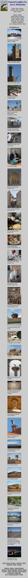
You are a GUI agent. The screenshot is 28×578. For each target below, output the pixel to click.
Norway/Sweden (15, 18)
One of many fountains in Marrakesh (14, 519)
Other (24, 23)
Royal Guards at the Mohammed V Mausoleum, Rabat (14, 108)
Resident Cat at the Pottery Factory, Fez (14, 275)
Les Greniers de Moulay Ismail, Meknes (14, 406)
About (17, 8)
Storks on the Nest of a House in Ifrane (14, 428)
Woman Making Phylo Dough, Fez (14, 222)
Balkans (15, 15)
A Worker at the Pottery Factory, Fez (14, 257)
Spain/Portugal (15, 16)
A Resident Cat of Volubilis (14, 337)
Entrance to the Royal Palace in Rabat (14, 35)
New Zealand (20, 21)
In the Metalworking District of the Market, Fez (14, 241)
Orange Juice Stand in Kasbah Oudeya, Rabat (14, 124)
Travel (17, 10)
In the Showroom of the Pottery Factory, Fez (14, 297)
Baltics (20, 15)
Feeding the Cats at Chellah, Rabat (14, 92)
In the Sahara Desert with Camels (14, 488)
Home (13, 8)
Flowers (21, 8)
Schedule (22, 10)
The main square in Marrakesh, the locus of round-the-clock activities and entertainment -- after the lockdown (14, 536)
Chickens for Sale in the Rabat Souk (14, 139)
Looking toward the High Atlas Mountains (14, 446)
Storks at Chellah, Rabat (14, 53)
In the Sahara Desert (14, 459)
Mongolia (13, 21)
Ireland (22, 18)
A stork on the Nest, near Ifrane (14, 319)
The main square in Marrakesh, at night (14, 553)
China (22, 19)
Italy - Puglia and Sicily (16, 23)
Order (15, 11)
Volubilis (14, 351)
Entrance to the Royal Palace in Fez (14, 178)
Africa (13, 19)
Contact (19, 11)
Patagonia (20, 22)
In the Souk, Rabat (14, 157)
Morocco (21, 16)
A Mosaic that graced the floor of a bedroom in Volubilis (14, 387)
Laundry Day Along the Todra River (14, 503)
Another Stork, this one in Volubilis (14, 369)
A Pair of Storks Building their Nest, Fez (14, 200)
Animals (13, 10)
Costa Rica (14, 22)
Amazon (17, 19)
